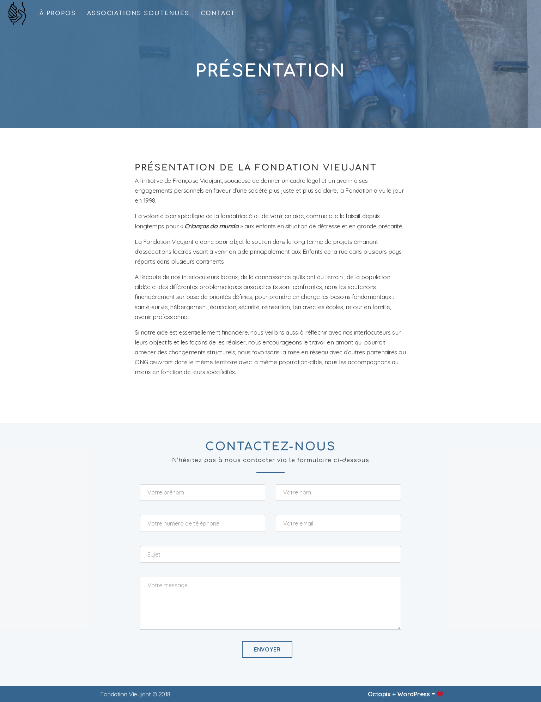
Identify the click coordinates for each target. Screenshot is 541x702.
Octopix (379, 694)
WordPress (413, 694)
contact (218, 13)
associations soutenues (138, 13)
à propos (57, 13)
